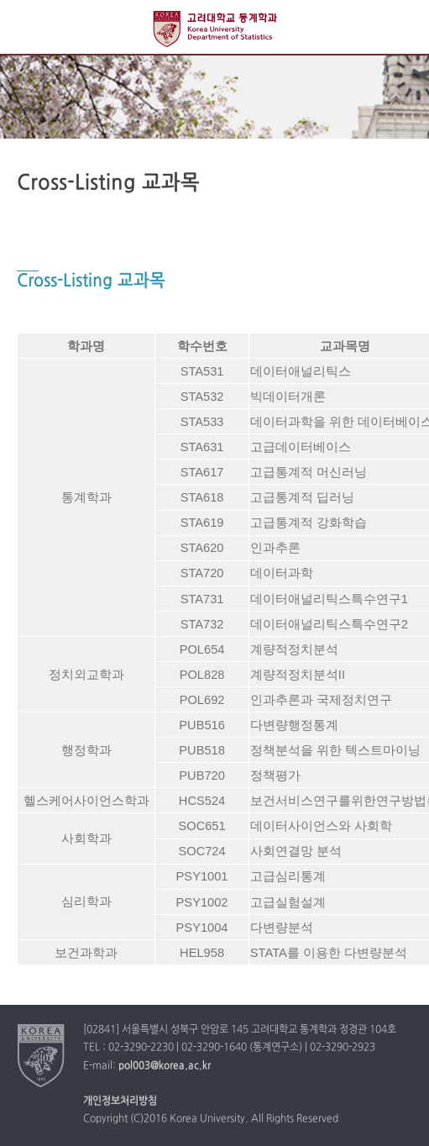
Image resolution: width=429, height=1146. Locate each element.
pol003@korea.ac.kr (164, 1066)
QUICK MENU (401, 27)
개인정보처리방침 (120, 1101)
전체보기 (27, 27)
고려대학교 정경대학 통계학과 (215, 28)
